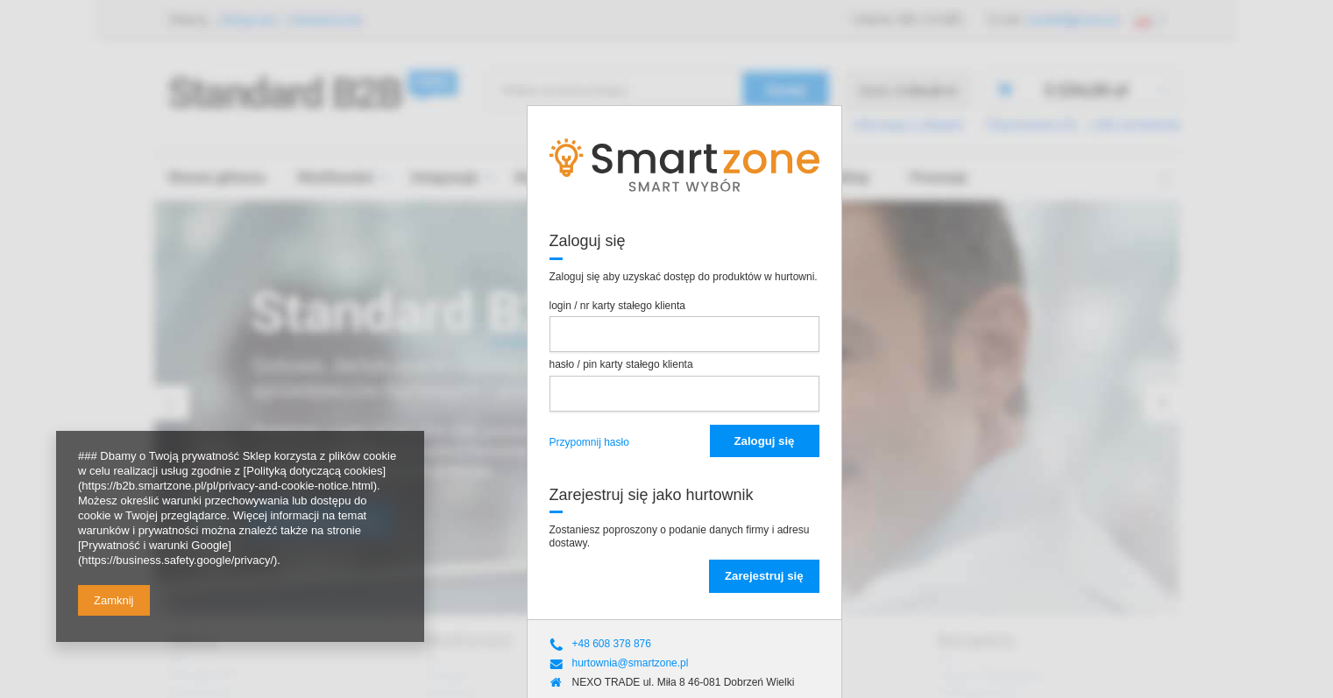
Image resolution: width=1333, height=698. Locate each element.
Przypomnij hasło (589, 442)
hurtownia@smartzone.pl (630, 663)
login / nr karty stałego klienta (617, 306)
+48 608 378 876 (611, 644)
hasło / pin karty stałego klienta (621, 364)
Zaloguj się (764, 441)
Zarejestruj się (764, 575)
